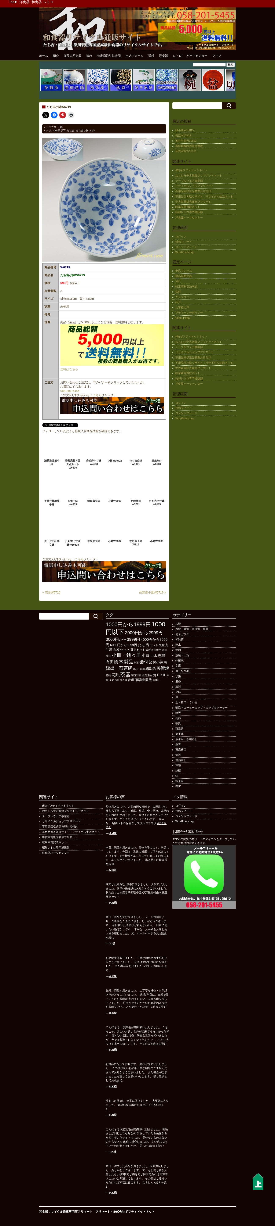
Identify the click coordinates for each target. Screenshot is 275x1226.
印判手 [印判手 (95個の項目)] (157, 650)
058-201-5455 (69, 390)
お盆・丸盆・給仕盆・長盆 (191, 629)
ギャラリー (182, 296)
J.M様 (113, 833)
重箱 (178, 765)
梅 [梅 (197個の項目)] (165, 662)
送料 (151, 55)
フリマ (216, 55)
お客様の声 (182, 307)
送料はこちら (69, 369)
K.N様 (113, 1049)
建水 (178, 644)
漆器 (178, 686)
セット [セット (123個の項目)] (154, 645)
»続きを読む (158, 1006)
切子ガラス (182, 634)
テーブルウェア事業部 (189, 180)
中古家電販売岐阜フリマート (193, 201)
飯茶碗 (179, 781)
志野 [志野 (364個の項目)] (161, 655)
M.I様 (112, 870)
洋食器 (24, 2)
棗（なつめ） (183, 671)
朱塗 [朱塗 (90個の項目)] (136, 662)
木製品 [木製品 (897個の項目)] (126, 661)
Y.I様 (112, 943)
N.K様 (113, 1086)
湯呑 (178, 681)
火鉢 (178, 691)
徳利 (178, 650)
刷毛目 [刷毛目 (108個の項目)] (150, 649)
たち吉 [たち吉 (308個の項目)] (143, 645)
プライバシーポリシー (189, 312)
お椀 (178, 623)
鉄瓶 (178, 770)
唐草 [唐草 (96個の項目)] (164, 650)
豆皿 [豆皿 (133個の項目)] (163, 675)
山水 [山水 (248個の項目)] (153, 655)
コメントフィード (186, 246)
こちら (97, 395)
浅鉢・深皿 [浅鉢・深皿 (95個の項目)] (139, 668)
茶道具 (179, 728)
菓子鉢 (179, 733)
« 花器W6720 (51, 592)
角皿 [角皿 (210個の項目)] (156, 675)
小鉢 (92, 130)
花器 (178, 718)
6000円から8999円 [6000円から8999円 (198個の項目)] (123, 645)
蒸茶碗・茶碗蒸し (186, 739)
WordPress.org (184, 252)
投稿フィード (183, 241)
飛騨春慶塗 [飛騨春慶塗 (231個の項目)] (143, 680)
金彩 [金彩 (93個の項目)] (111, 680)
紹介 (56, 55)
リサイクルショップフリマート (194, 185)
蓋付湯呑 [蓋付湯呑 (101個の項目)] (147, 675)
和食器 (37, 2)
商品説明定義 (72, 55)
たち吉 (70, 130)
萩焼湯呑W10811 (186, 151)
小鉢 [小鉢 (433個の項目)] (146, 655)
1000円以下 (59, 130)
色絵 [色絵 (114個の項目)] (108, 675)
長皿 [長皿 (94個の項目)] (117, 680)
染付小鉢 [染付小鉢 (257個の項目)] (156, 662)
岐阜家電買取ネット (187, 206)
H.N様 (113, 902)
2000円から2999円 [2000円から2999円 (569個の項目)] (144, 632)
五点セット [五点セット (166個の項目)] (138, 649)
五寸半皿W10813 (186, 140)
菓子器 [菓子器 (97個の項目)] (137, 675)
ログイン (180, 236)
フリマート (102, 1211)
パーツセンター (197, 55)
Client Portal (182, 317)
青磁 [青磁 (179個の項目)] (131, 680)
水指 (178, 676)
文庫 (178, 665)
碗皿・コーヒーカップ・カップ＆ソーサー (201, 707)
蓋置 (178, 744)
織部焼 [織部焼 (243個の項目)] (151, 668)
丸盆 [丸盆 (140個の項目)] (162, 645)
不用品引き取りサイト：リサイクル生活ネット (204, 196)
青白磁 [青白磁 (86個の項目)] (123, 680)
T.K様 (112, 1151)
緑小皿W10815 (184, 130)
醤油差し (180, 760)
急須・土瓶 (182, 655)
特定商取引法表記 (109, 55)
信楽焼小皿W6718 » (152, 592)
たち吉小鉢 (82, 130)
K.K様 (113, 1013)
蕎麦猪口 (180, 749)
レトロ (48, 2)
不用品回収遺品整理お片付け (193, 191)
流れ (89, 55)
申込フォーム (134, 55)
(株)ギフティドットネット (191, 170)
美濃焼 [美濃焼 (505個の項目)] (163, 668)
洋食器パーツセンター (189, 217)
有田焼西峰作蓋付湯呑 (189, 146)
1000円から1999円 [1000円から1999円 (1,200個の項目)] (128, 624)
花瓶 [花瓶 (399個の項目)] (116, 675)
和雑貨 (179, 639)
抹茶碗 (179, 660)
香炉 (178, 786)
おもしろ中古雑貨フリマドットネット (198, 175)
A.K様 (113, 976)
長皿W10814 (183, 135)
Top (11, 2)
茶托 (178, 723)
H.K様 (113, 1192)
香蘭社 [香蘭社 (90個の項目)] (156, 680)
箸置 (178, 712)
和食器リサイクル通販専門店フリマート (65, 1211)
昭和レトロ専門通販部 (189, 212)
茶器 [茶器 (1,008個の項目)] (125, 674)
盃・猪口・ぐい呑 (186, 702)
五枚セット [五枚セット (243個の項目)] (121, 649)
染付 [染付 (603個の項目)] (143, 661)
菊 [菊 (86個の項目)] (132, 675)
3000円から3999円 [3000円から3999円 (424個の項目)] (123, 639)
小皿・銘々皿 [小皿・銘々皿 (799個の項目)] (126, 655)
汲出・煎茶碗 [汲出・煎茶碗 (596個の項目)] (119, 668)
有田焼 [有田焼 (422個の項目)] (112, 662)
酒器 (178, 754)
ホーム (43, 55)
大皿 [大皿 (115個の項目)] (108, 656)
